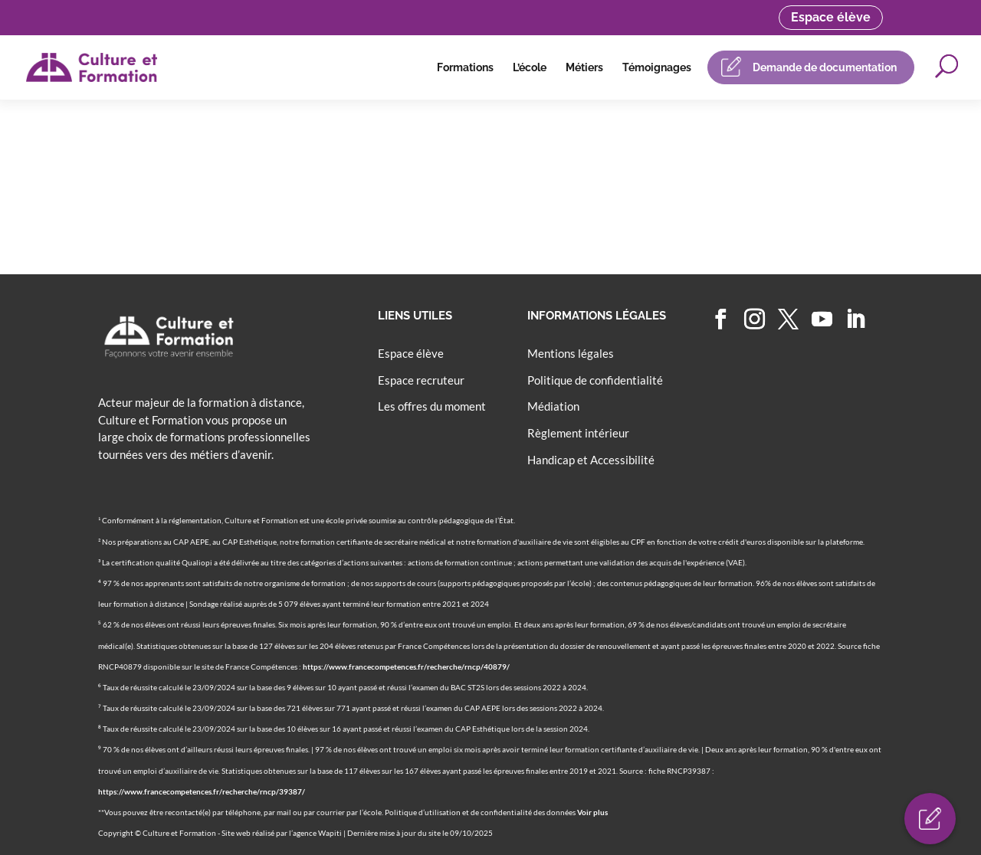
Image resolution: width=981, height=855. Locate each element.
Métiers (584, 67)
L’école (529, 67)
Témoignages (656, 67)
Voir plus (592, 812)
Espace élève (831, 17)
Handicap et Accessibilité (591, 460)
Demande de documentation (825, 67)
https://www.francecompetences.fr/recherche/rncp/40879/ (406, 666)
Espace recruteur (421, 380)
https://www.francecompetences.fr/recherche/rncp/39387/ (201, 791)
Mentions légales (570, 353)
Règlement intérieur (578, 433)
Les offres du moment (432, 406)
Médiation (553, 406)
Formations (465, 67)
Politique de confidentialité (595, 380)
